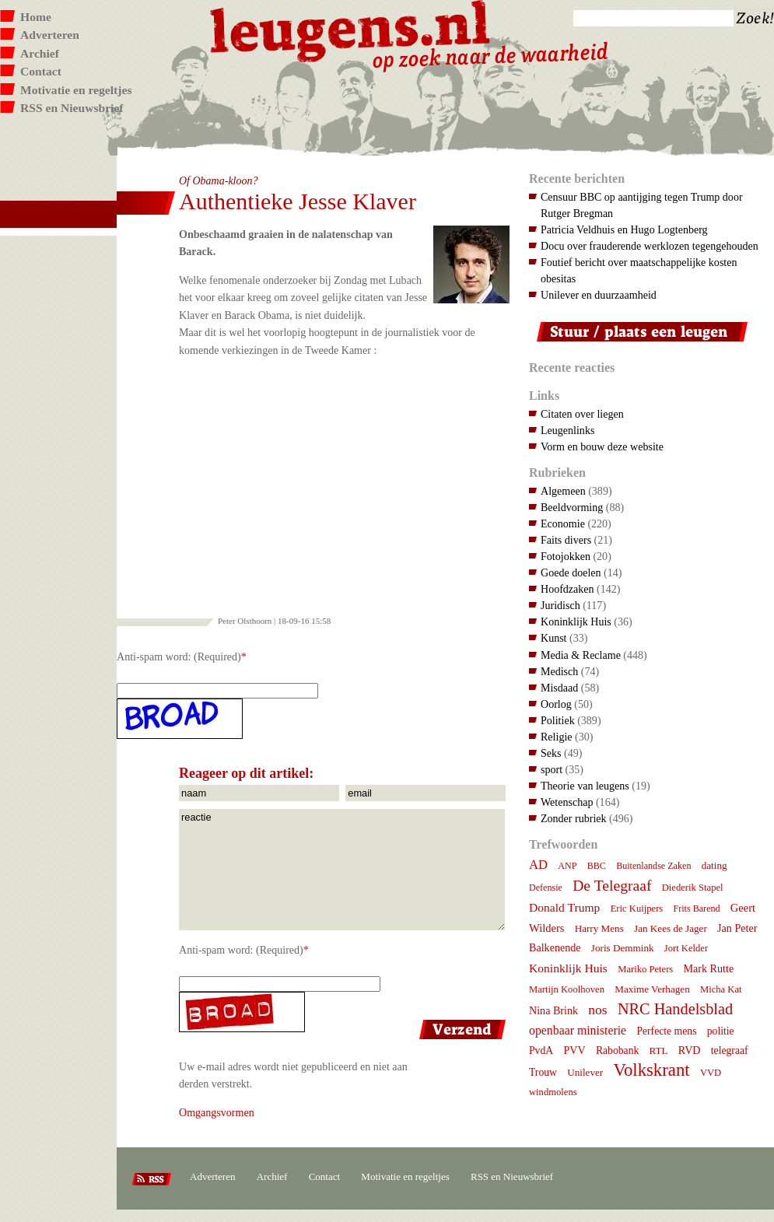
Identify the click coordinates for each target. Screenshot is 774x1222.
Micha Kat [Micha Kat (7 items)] (721, 989)
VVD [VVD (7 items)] (710, 1072)
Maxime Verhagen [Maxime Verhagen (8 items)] (652, 989)
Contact (40, 71)
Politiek (558, 720)
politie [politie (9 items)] (720, 1031)
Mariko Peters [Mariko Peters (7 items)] (645, 969)
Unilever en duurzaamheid (599, 295)
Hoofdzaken (567, 589)
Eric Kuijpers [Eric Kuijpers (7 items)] (637, 908)
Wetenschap (567, 802)
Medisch (559, 671)
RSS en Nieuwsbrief (72, 107)
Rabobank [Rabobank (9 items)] (617, 1050)
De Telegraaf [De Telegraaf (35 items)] (612, 885)
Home (35, 16)
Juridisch (560, 605)
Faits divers (566, 540)
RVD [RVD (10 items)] (689, 1050)
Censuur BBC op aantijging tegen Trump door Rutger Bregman (642, 205)
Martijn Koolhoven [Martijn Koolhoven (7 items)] (566, 989)
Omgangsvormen (216, 1112)
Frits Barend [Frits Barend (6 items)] (697, 908)
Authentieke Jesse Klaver (297, 201)
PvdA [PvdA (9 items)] (541, 1050)
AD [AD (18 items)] (538, 864)
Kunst (554, 638)
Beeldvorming (572, 507)
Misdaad (559, 687)
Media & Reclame (581, 655)
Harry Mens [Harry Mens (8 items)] (599, 928)
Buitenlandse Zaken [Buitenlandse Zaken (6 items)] (653, 865)
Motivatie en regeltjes (75, 89)
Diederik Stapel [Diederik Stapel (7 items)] (692, 887)
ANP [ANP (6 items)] (567, 865)
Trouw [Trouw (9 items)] (543, 1072)
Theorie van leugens (585, 785)
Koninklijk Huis (576, 621)
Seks (551, 753)
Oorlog (556, 704)
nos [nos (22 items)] (597, 1009)
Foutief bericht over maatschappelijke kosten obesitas (639, 270)
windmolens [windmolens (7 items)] (553, 1092)
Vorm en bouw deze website (602, 446)
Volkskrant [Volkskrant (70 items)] (651, 1070)
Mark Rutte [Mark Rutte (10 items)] (709, 968)
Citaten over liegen (582, 414)
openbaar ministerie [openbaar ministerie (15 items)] (577, 1030)
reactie (342, 869)
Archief (39, 53)
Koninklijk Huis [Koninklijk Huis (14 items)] (568, 968)
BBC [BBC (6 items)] (596, 865)
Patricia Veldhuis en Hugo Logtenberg (624, 229)
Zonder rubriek (574, 818)
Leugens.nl (351, 29)
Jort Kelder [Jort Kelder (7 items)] (686, 948)
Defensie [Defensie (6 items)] (545, 887)
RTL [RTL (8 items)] (659, 1050)
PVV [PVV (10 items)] (574, 1050)
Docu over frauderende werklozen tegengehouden (649, 246)
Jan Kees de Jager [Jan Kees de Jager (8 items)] (670, 928)
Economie (563, 523)
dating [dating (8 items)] (714, 865)
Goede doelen (571, 572)
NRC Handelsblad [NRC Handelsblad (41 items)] (675, 1008)
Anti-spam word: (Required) (179, 656)
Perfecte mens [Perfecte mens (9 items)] (666, 1031)
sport (551, 769)
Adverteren (49, 34)
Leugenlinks (567, 430)
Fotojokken (565, 556)
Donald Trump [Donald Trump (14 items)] (564, 907)
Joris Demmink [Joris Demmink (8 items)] (622, 948)
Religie (557, 736)
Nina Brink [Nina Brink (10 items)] (553, 1010)
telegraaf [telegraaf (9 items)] (729, 1050)
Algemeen (563, 491)
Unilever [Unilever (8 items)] (585, 1072)
